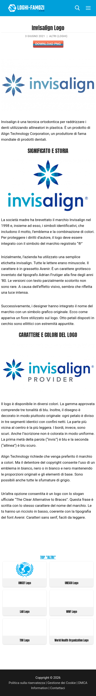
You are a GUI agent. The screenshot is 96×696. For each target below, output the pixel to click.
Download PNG (48, 43)
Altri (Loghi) (58, 36)
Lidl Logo (24, 612)
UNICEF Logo (24, 583)
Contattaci (57, 688)
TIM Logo (24, 640)
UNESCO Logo (71, 583)
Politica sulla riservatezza (27, 683)
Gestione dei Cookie (61, 683)
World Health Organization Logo (71, 640)
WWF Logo (71, 612)
